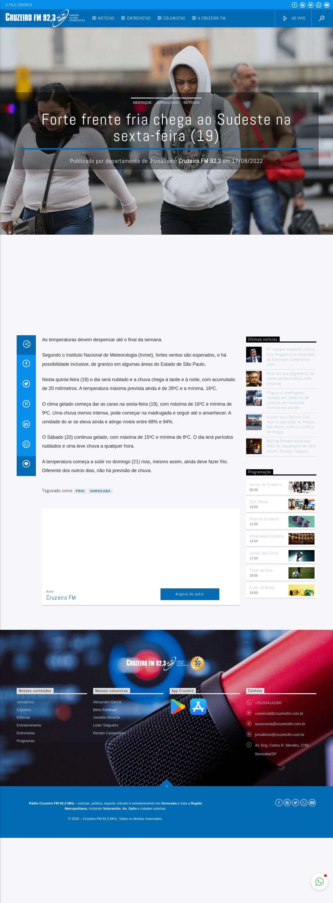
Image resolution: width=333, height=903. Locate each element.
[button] (319, 881)
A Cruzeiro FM (211, 18)
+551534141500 (268, 703)
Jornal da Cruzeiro (265, 484)
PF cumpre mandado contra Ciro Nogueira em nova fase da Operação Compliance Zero (291, 357)
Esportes (24, 710)
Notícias (106, 18)
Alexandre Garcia (107, 702)
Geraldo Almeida (106, 717)
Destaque (142, 103)
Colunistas (174, 18)
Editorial (23, 717)
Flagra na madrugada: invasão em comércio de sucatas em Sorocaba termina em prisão (288, 400)
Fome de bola (261, 570)
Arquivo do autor (190, 594)
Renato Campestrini (109, 733)
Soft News (258, 501)
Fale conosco (18, 4)
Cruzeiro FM (61, 597)
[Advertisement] (166, 296)
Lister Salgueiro (105, 725)
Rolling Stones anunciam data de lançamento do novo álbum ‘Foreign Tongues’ (291, 446)
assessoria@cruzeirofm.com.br (280, 724)
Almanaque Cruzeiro (266, 536)
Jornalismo (167, 103)
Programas (25, 741)
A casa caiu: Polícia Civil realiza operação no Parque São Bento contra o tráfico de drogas (291, 424)
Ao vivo (294, 18)
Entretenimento (29, 725)
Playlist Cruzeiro (264, 519)
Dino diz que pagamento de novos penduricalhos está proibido (290, 378)
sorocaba (100, 491)
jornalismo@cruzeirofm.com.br (279, 735)
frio (80, 491)
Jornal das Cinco (264, 553)
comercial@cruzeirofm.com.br (279, 713)
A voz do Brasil (262, 587)
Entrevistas (139, 18)
